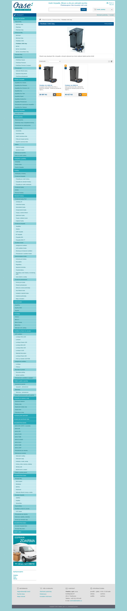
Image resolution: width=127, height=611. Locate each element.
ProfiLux (18, 367)
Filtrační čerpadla (19, 79)
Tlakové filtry (18, 21)
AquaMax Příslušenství (21, 101)
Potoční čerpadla (19, 167)
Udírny (15, 578)
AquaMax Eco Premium (21, 85)
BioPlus (18, 487)
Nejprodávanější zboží (23, 591)
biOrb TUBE (18, 436)
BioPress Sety (19, 24)
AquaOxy (17, 305)
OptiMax (18, 497)
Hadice (17, 144)
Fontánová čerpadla (20, 176)
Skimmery (17, 389)
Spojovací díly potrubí (21, 73)
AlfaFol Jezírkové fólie (21, 136)
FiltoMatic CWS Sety (21, 43)
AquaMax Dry (18, 91)
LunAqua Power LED (21, 356)
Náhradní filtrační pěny (21, 71)
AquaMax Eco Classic (20, 82)
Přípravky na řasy (19, 412)
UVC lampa (19, 511)
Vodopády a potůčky (20, 158)
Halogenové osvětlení (21, 245)
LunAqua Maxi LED (21, 347)
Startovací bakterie (20, 401)
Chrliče (17, 190)
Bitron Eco (17, 325)
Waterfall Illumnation (21, 353)
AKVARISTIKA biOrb (20, 422)
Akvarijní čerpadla (19, 495)
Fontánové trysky (19, 187)
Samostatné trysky (20, 207)
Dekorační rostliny (20, 456)
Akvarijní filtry (18, 478)
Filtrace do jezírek (46, 19)
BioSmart (18, 35)
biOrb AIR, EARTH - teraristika (22, 426)
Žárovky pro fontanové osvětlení (24, 251)
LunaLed (18, 339)
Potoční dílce (18, 164)
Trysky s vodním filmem (22, 212)
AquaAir (17, 310)
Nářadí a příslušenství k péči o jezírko (24, 395)
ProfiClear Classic (20, 60)
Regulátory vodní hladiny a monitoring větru (25, 273)
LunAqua (18, 364)
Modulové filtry (18, 57)
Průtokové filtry (56, 19)
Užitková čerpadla (19, 110)
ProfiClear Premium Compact (23, 65)
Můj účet (111, 4)
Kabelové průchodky (21, 296)
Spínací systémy (20, 375)
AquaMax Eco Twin (20, 93)
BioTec (17, 46)
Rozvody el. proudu (20, 369)
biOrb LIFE (18, 431)
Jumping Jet (19, 201)
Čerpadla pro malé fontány (22, 179)
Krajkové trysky (20, 221)
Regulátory (18, 264)
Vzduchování (18, 302)
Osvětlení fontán (19, 242)
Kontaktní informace (46, 596)
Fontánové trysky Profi (20, 199)
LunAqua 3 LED (20, 350)
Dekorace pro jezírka (20, 152)
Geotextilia (18, 131)
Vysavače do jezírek (20, 384)
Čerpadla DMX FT (20, 240)
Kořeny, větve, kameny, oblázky (24, 464)
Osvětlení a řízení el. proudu (22, 331)
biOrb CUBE (18, 445)
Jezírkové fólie (18, 128)
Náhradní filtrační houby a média (24, 492)
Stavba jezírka (18, 116)
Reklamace (43, 594)
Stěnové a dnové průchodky (23, 287)
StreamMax (19, 503)
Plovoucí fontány (19, 192)
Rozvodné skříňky (20, 372)
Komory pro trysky (20, 282)
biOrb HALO (18, 442)
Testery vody (18, 404)
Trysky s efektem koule (22, 218)
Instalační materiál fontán (22, 293)
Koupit (57, 94)
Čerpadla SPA (19, 237)
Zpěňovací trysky (20, 215)
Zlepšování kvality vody (21, 407)
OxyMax (18, 500)
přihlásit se (111, 3)
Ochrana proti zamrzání (21, 415)
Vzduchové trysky (20, 204)
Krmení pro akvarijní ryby (21, 519)
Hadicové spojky (20, 147)
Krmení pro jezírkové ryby (21, 419)
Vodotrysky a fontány (20, 173)
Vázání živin (18, 409)
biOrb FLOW (18, 434)
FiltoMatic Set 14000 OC (45, 85)
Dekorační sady (20, 458)
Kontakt (112, 15)
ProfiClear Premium (21, 62)
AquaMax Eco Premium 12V (22, 88)
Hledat (83, 9)
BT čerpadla (19, 234)
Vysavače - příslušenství (22, 387)
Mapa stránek (21, 596)
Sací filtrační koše (20, 290)
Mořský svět (19, 467)
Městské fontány (19, 196)
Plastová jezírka (19, 120)
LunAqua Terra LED (21, 337)
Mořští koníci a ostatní (21, 469)
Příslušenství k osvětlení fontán (24, 253)
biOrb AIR (17, 428)
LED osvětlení (18, 334)
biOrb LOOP (18, 447)
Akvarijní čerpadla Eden (21, 526)
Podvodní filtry (18, 54)
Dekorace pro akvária (20, 453)
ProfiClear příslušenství (22, 76)
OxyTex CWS (18, 307)
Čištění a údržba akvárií (21, 472)
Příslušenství (18, 68)
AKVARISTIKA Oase (20, 475)
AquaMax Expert (19, 96)
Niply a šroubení (20, 298)
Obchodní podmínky (102, 15)
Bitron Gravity (18, 322)
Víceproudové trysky (21, 210)
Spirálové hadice (20, 150)
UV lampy (17, 313)
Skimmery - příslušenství (22, 392)
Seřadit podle (42, 61)
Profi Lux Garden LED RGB (23, 358)
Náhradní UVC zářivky (20, 327)
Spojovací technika (20, 267)
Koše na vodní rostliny (20, 155)
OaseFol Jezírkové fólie (22, 141)
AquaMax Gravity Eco (20, 99)
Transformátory (20, 270)
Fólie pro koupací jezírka (22, 139)
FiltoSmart (18, 489)
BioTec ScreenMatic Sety (22, 51)
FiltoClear (18, 27)
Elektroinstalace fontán (21, 256)
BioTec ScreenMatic (21, 49)
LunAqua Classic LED (21, 342)
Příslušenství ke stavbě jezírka (23, 125)
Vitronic (17, 317)
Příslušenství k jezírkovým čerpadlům (24, 104)
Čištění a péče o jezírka (21, 381)
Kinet (76, 606)
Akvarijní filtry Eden (20, 528)
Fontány (16, 170)
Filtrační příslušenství (21, 285)
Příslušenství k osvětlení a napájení (24, 377)
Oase (14, 577)
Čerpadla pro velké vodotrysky (23, 184)
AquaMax (18, 226)
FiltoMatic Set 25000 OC (71, 85)
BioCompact (19, 481)
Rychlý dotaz (21, 594)
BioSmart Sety (19, 38)
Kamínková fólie (20, 133)
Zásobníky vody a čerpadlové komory (24, 122)
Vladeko (15, 575)
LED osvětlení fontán (21, 248)
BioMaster (18, 484)
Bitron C (17, 319)
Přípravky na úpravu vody (21, 398)
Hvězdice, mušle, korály (22, 461)
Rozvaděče (19, 261)
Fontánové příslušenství (21, 279)
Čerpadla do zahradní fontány (23, 181)
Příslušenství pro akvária (21, 450)
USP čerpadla (19, 231)
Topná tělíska (18, 506)
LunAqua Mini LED (20, 345)
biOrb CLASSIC (19, 439)
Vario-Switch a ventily (21, 277)
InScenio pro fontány (21, 259)
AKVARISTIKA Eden (20, 523)
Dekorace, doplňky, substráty (22, 517)
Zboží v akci (17, 532)
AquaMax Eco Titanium (21, 107)
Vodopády (17, 161)
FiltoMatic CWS (20, 40)
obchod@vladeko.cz (76, 600)
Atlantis (18, 229)
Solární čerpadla (19, 113)
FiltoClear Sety (19, 30)
